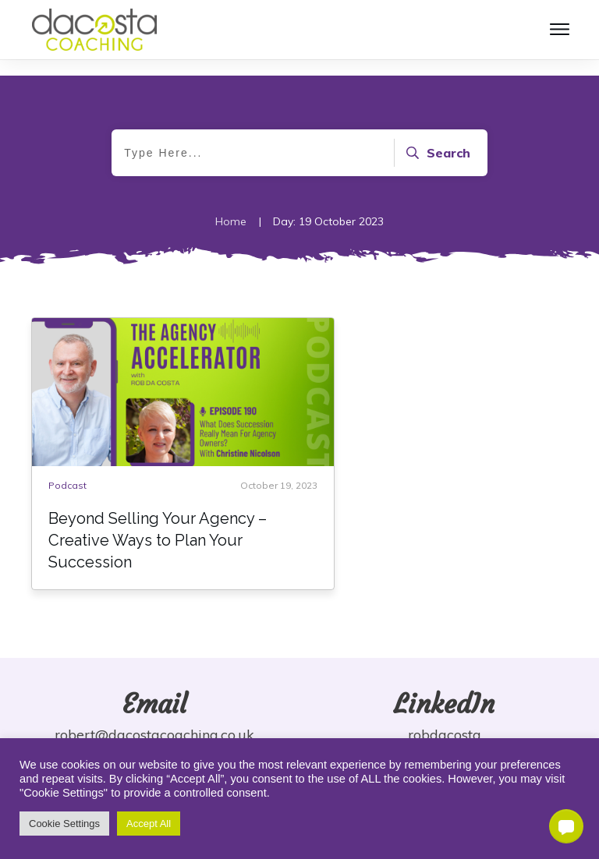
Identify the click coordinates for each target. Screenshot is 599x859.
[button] (566, 826)
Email (154, 704)
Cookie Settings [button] (64, 823)
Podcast (67, 485)
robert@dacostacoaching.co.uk (154, 735)
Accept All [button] (148, 823)
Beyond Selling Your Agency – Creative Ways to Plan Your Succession (157, 540)
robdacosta (444, 735)
